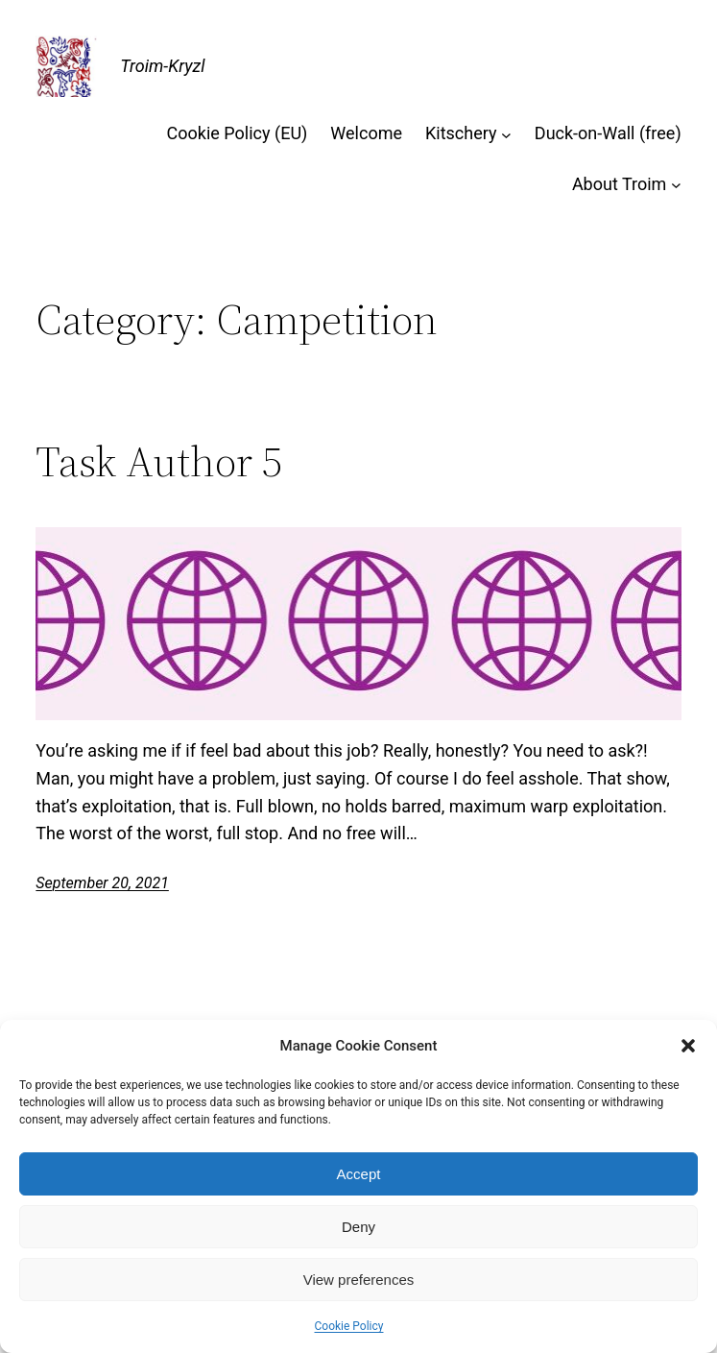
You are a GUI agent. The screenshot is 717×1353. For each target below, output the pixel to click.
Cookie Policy (349, 1326)
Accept (359, 1174)
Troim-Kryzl (162, 66)
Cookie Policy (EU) (237, 133)
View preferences (359, 1279)
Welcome (366, 133)
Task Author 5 (159, 462)
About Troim (619, 184)
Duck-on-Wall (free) (608, 133)
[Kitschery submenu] (506, 134)
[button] (688, 1045)
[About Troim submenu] (676, 185)
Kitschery (461, 133)
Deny (358, 1227)
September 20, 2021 (102, 883)
